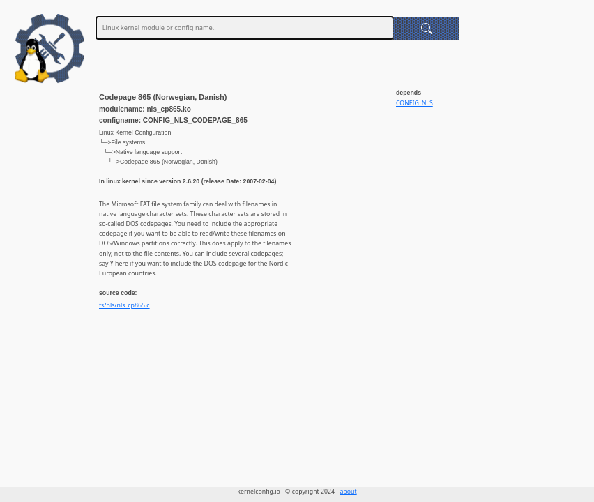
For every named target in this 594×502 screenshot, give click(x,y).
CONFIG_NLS (414, 103)
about (348, 491)
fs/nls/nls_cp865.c (124, 305)
